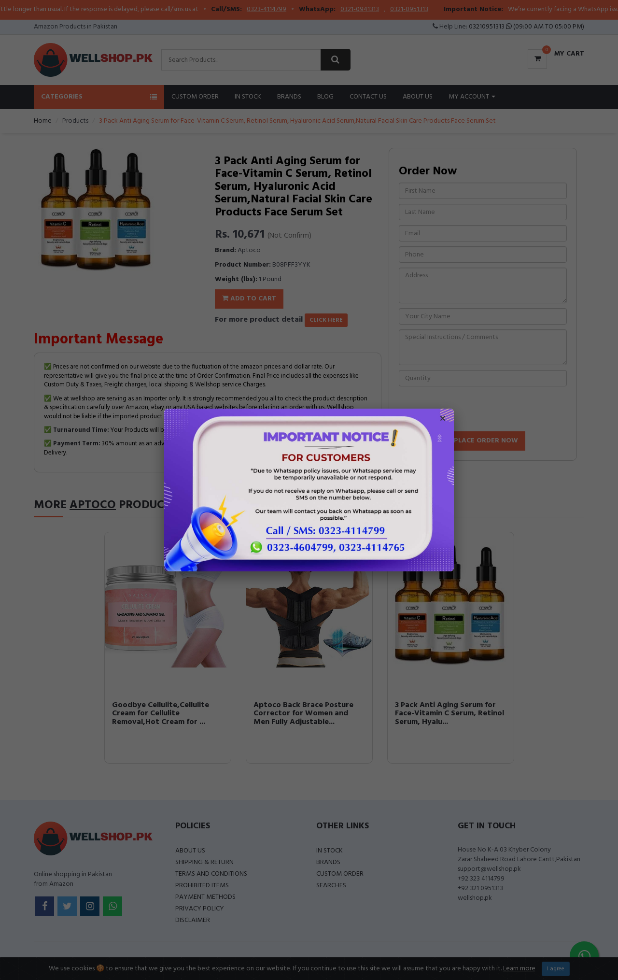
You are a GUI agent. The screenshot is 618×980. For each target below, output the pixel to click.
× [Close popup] (442, 419)
